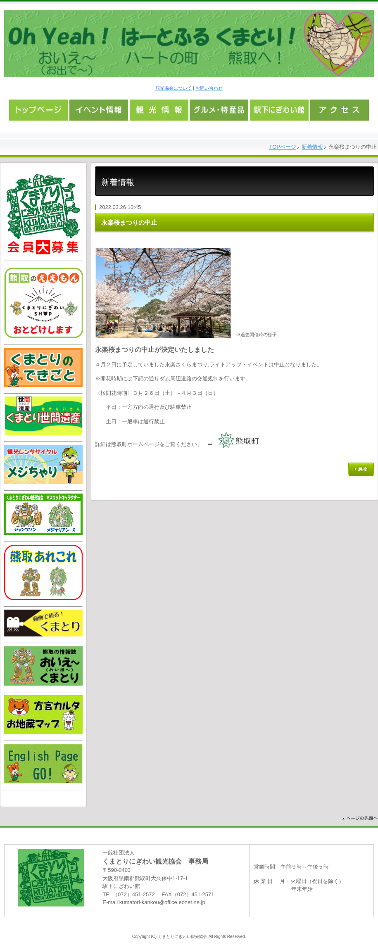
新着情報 (312, 147)
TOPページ (283, 147)
